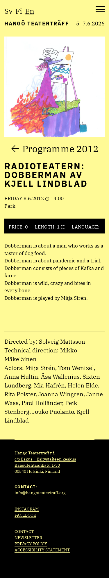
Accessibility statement (42, 550)
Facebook (25, 515)
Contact (24, 531)
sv (8, 11)
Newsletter (28, 537)
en (29, 11)
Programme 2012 (60, 149)
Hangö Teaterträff (36, 23)
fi (18, 11)
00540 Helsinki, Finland (37, 471)
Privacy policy (31, 543)
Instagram (27, 509)
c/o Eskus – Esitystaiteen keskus (45, 459)
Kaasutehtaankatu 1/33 (37, 465)
